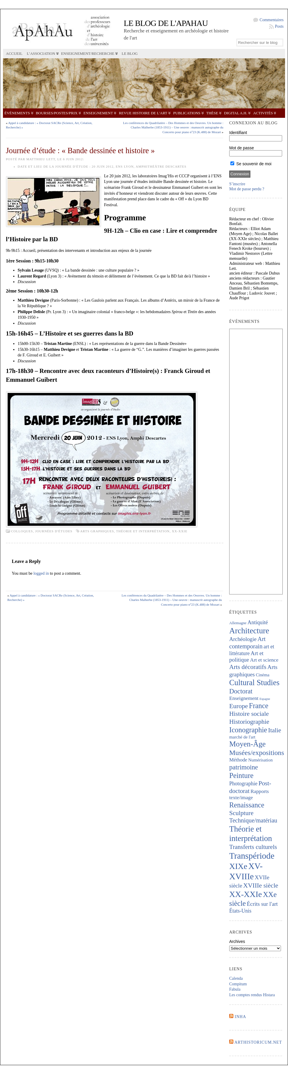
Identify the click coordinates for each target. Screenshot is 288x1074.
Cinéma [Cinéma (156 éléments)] (262, 675)
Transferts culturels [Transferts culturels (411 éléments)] (253, 846)
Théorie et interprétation (143, 531)
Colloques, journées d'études (42, 531)
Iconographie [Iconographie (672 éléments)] (248, 730)
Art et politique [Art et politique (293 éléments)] (246, 656)
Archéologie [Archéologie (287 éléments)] (243, 639)
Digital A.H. (235, 113)
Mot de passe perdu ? (246, 189)
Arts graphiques (97, 531)
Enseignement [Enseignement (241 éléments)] (243, 698)
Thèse (212, 113)
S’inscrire (237, 184)
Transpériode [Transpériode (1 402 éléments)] (251, 855)
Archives (237, 941)
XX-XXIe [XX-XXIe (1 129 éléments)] (245, 894)
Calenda (236, 978)
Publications (186, 113)
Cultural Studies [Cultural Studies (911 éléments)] (254, 682)
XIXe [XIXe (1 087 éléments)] (238, 866)
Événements (17, 113)
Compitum (238, 984)
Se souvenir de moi (251, 163)
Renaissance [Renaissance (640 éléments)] (246, 805)
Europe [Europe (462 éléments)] (238, 706)
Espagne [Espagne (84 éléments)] (264, 698)
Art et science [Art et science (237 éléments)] (264, 660)
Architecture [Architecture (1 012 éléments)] (249, 630)
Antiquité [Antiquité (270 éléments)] (257, 622)
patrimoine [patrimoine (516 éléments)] (243, 767)
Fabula (234, 989)
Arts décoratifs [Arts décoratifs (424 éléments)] (247, 666)
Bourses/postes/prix (57, 113)
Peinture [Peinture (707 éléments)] (241, 775)
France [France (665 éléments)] (258, 706)
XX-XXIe (179, 531)
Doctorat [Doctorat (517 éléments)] (240, 691)
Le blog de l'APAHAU (166, 23)
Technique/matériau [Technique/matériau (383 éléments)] (253, 820)
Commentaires (271, 20)
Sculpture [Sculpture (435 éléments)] (241, 813)
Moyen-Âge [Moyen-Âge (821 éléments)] (247, 744)
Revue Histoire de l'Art (143, 113)
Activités (263, 113)
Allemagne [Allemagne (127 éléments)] (238, 623)
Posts (279, 26)
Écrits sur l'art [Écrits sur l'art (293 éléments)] (262, 904)
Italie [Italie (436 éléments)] (274, 730)
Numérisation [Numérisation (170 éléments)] (260, 759)
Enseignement (98, 113)
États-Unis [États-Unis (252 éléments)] (240, 911)
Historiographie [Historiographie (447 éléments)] (249, 721)
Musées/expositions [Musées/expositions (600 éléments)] (256, 752)
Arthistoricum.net (258, 1042)
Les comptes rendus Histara (252, 995)
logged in (41, 573)
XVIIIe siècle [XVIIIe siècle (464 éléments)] (260, 885)
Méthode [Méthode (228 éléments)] (238, 760)
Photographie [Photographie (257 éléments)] (243, 784)
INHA (240, 1016)
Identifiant (238, 132)
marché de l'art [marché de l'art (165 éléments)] (242, 737)
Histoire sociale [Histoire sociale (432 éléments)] (249, 713)
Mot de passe (241, 148)
